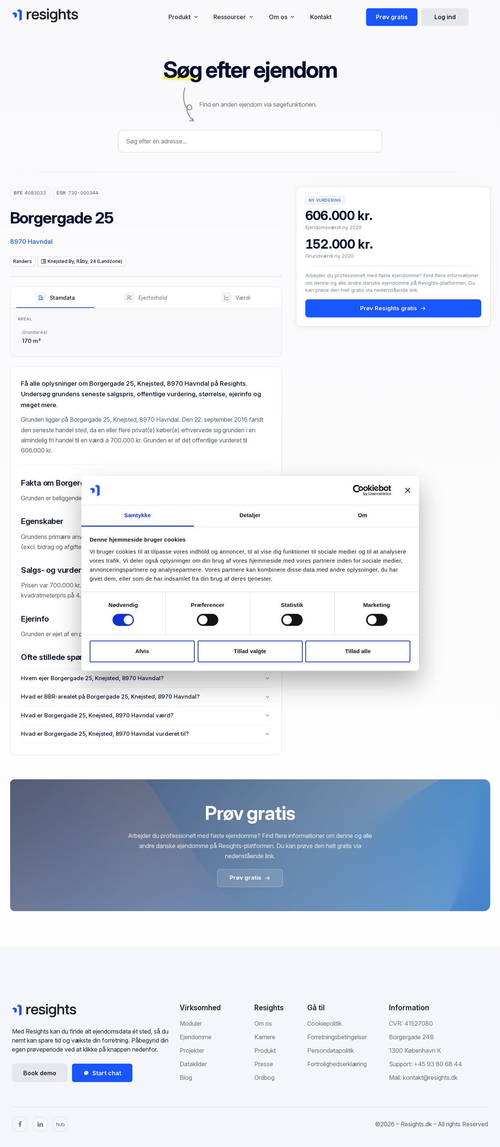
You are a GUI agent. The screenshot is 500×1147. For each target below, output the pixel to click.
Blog (186, 1077)
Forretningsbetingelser (337, 1037)
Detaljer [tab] (250, 515)
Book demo (39, 1073)
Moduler (191, 1023)
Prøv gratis (392, 17)
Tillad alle (358, 651)
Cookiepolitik (324, 1023)
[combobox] (250, 141)
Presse (263, 1064)
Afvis (142, 651)
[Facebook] (20, 1124)
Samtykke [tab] (137, 515)
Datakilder (193, 1064)
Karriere (264, 1037)
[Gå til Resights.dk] (45, 15)
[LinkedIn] (40, 1124)
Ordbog (264, 1077)
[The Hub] (60, 1124)
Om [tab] (362, 515)
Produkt (265, 1050)
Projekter (192, 1050)
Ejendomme (196, 1037)
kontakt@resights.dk (430, 1077)
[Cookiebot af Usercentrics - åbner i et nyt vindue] (358, 490)
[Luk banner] (407, 490)
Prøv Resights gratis (393, 308)
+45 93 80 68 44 (438, 1064)
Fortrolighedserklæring (337, 1064)
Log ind (445, 17)
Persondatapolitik (330, 1050)
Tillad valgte (250, 651)
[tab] (55, 297)
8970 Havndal (31, 241)
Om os (263, 1023)
